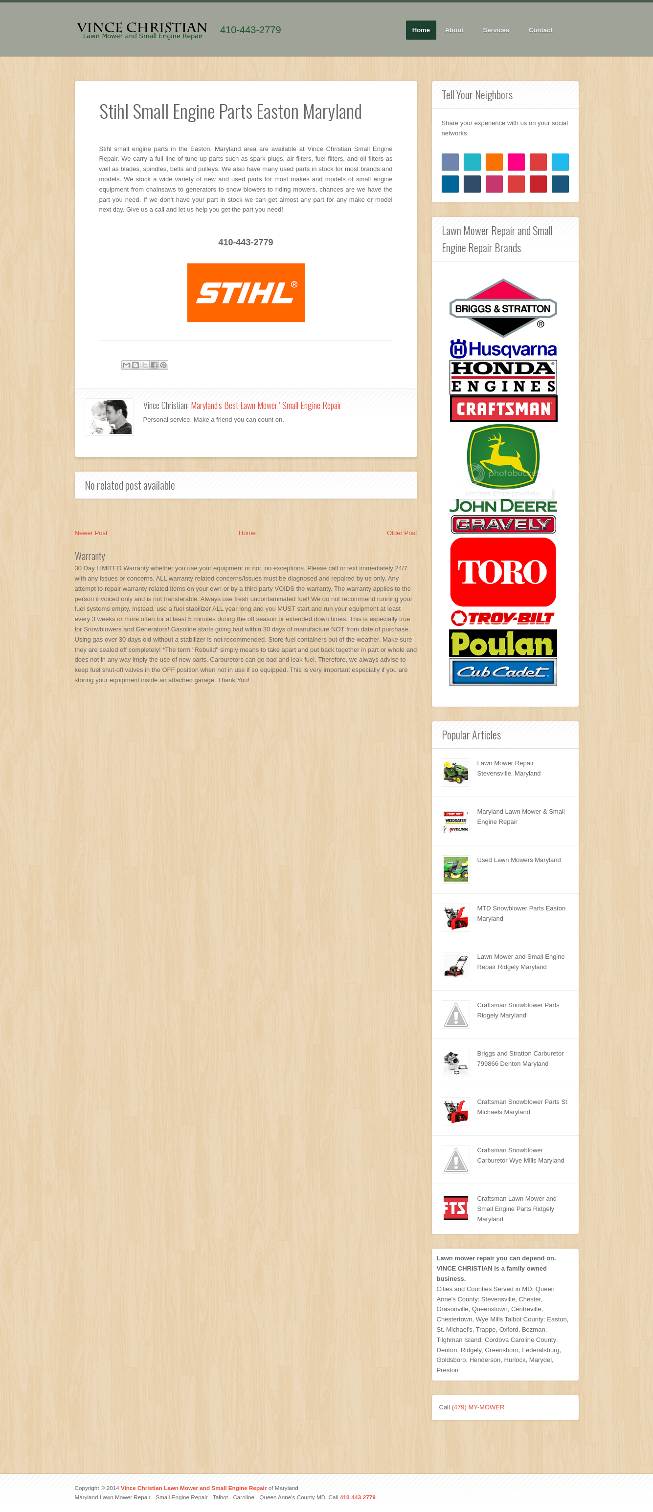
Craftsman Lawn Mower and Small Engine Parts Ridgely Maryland (517, 1209)
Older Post (402, 533)
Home (421, 30)
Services (497, 30)
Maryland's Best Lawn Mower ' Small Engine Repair (266, 405)
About (455, 30)
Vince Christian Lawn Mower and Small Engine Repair (194, 1488)
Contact (540, 30)
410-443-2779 (250, 29)
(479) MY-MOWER (478, 1407)
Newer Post (91, 533)
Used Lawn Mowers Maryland (519, 860)
